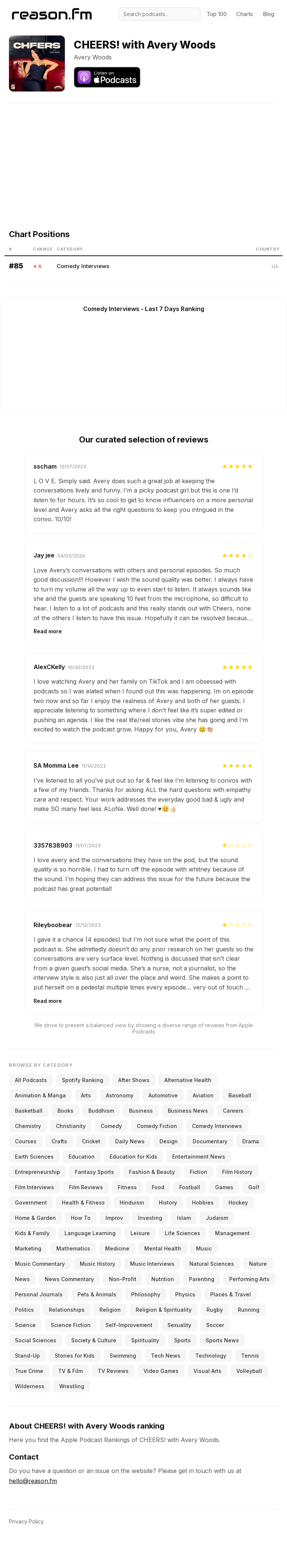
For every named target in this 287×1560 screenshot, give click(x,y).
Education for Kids (133, 1156)
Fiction (198, 1172)
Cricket (91, 1141)
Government (31, 1202)
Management (232, 1233)
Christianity (71, 1126)
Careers (233, 1110)
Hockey (238, 1202)
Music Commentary (40, 1264)
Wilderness (29, 1386)
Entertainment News (198, 1156)
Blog (268, 14)
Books (65, 1110)
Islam (184, 1218)
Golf (253, 1187)
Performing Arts (249, 1279)
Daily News (130, 1141)
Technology (210, 1355)
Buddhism (101, 1110)
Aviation (203, 1095)
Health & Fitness (83, 1202)
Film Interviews (34, 1187)
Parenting (201, 1279)
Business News (188, 1110)
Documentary (210, 1141)
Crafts (59, 1141)
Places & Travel (230, 1294)
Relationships (67, 1309)
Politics (24, 1309)
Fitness (127, 1187)
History (168, 1202)
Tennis (250, 1355)
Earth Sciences (34, 1156)
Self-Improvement (128, 1325)
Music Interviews (152, 1264)
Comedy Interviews (83, 266)
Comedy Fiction (157, 1126)
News (22, 1279)
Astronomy (119, 1095)
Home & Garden (35, 1218)
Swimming (123, 1355)
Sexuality (179, 1325)
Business (141, 1110)
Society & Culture (93, 1340)
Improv (114, 1218)
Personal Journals (39, 1294)
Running (248, 1309)
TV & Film (70, 1371)
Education (82, 1156)
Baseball (239, 1095)
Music (204, 1248)
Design (169, 1141)
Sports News (222, 1340)
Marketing (28, 1248)
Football (189, 1187)
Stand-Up (27, 1355)
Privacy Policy (26, 1521)
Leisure (140, 1233)
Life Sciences (182, 1233)
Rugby (214, 1309)
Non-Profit (122, 1279)
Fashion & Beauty (152, 1172)
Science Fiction (71, 1325)
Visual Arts (207, 1371)
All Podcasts (31, 1080)
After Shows (133, 1080)
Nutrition (162, 1279)
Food (158, 1187)
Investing (150, 1218)
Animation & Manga (40, 1095)
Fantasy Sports (94, 1172)
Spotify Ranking (82, 1080)
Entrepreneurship (37, 1172)
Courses (26, 1141)
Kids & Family (32, 1233)
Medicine (117, 1248)
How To (81, 1218)
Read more (48, 631)
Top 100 (216, 14)
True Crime (29, 1371)
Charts (244, 14)
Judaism (217, 1218)
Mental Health (162, 1248)
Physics (185, 1294)
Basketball (28, 1110)
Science (25, 1325)
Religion (110, 1309)
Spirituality (145, 1340)
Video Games (161, 1371)
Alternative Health (187, 1080)
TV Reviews (113, 1371)
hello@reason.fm (33, 1481)
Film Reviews (86, 1187)
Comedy (111, 1126)
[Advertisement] (146, 156)
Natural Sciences (211, 1264)
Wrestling (71, 1386)
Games (224, 1187)
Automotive (163, 1095)
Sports (182, 1340)
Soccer (215, 1325)
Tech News (165, 1355)
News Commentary (69, 1279)
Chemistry (28, 1126)
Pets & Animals (97, 1294)
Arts (86, 1095)
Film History (237, 1172)
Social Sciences (35, 1340)
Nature (258, 1264)
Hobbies (203, 1202)
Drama (250, 1141)
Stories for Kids (75, 1355)
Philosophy (145, 1294)
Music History (97, 1264)
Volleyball (249, 1371)
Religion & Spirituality (164, 1309)
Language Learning (90, 1233)
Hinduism (132, 1202)
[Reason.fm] (52, 14)
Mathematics (73, 1248)
